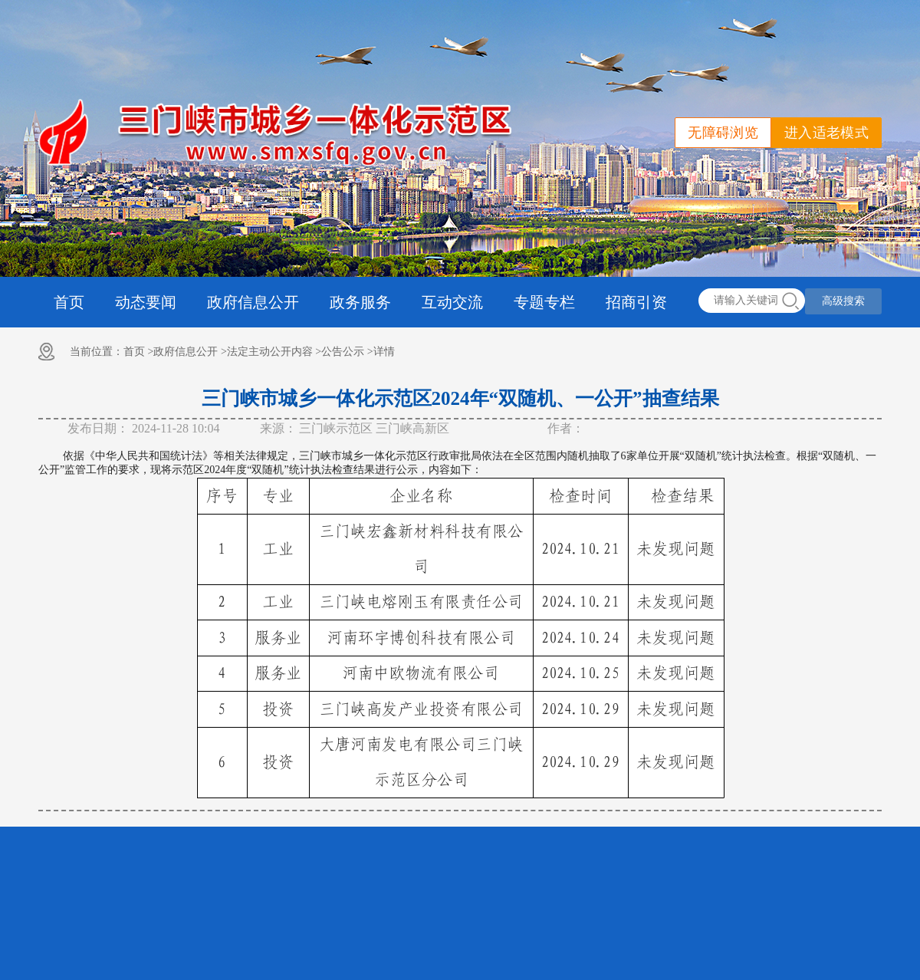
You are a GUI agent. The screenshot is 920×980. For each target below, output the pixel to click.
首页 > (138, 351)
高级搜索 (843, 301)
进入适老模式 (826, 132)
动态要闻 (145, 302)
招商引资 (636, 302)
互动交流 (452, 302)
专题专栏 (544, 302)
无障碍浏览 (723, 132)
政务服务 (360, 302)
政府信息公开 (253, 302)
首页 (69, 302)
